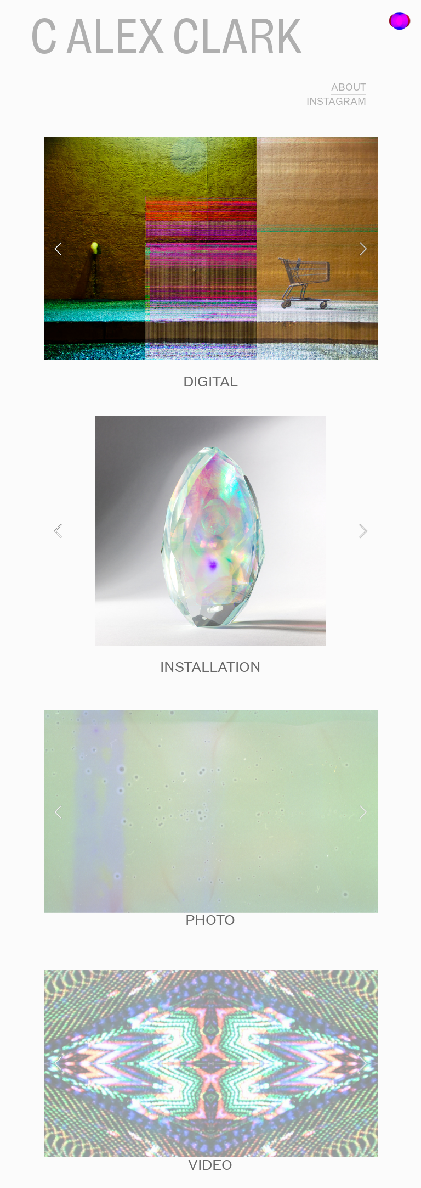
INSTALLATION (210, 667)
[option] (211, 248)
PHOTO (210, 920)
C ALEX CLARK (165, 36)
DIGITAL (210, 381)
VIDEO (210, 1165)
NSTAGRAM (337, 101)
